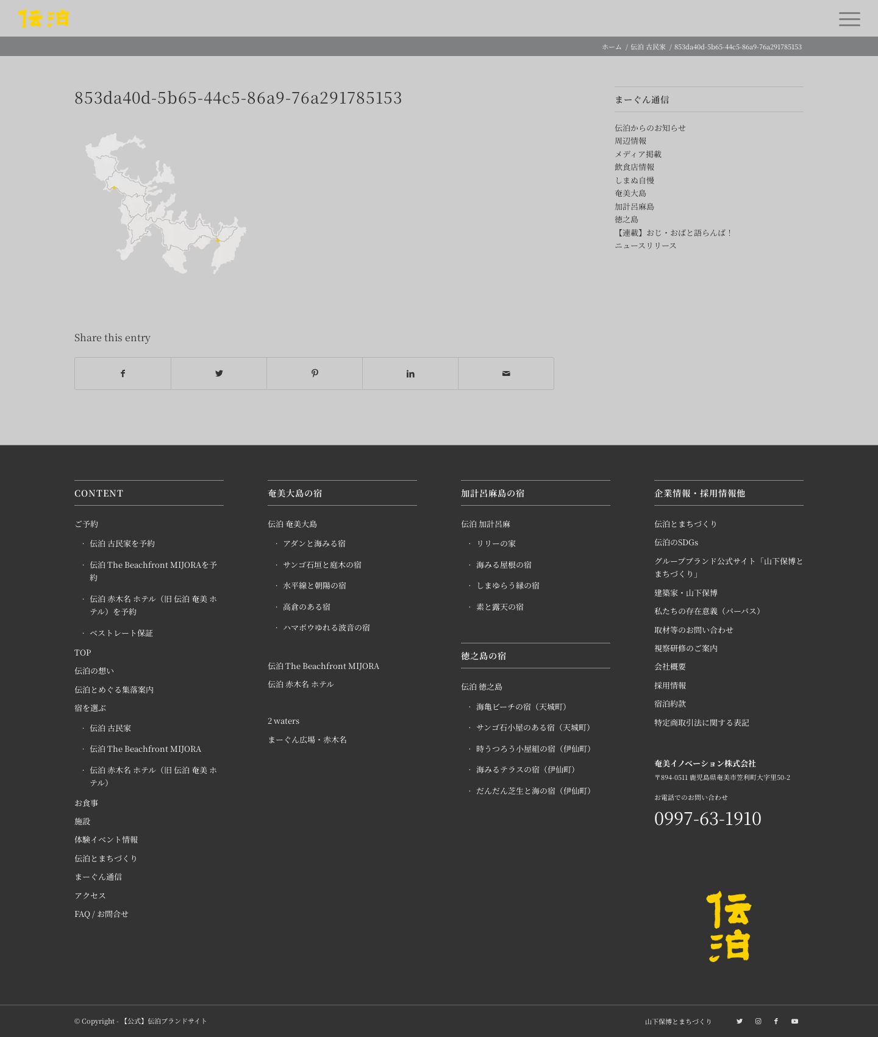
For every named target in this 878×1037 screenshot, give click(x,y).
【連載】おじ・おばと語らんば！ (674, 232)
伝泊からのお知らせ (650, 127)
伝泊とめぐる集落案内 (114, 689)
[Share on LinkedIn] (410, 373)
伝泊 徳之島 (481, 687)
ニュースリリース (646, 245)
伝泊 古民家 (110, 728)
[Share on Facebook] (123, 373)
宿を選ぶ (90, 708)
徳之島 (626, 219)
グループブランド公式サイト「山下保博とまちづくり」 (729, 567)
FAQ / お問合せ (101, 914)
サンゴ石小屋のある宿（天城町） (535, 728)
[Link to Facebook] (776, 1020)
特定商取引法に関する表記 (701, 722)
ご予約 (86, 523)
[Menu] (845, 18)
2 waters (283, 721)
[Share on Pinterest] (314, 373)
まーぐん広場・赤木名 (307, 739)
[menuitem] (675, 1021)
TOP (82, 652)
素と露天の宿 (500, 606)
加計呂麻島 (634, 206)
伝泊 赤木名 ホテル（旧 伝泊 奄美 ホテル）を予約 (153, 605)
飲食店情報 (634, 166)
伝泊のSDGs (676, 542)
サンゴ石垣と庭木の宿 (322, 564)
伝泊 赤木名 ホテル (301, 684)
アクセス (90, 895)
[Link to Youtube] (794, 1020)
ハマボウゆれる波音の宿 (326, 628)
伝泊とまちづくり (106, 858)
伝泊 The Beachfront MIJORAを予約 (153, 571)
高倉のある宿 (306, 606)
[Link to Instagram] (758, 1020)
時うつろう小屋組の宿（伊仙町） (535, 748)
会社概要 (670, 667)
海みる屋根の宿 (504, 564)
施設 (82, 821)
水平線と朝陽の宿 (314, 586)
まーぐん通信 (98, 877)
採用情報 (670, 685)
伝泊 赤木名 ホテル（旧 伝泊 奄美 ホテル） (153, 776)
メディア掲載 (638, 154)
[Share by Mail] (506, 373)
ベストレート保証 (121, 633)
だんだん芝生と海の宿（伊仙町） (535, 790)
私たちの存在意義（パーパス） (709, 611)
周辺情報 (630, 140)
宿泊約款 (670, 704)
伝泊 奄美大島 (292, 523)
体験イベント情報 (106, 840)
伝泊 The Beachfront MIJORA (145, 749)
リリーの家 (496, 544)
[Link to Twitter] (739, 1020)
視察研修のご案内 (686, 648)
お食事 (86, 803)
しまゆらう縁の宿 (508, 586)
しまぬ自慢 (634, 180)
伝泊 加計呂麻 (485, 523)
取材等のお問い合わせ (693, 629)
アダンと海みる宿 (314, 544)
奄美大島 (630, 193)
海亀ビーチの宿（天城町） (523, 706)
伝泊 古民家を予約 (122, 544)
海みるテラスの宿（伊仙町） (527, 769)
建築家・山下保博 (686, 592)
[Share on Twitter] (218, 373)
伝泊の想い (94, 671)
